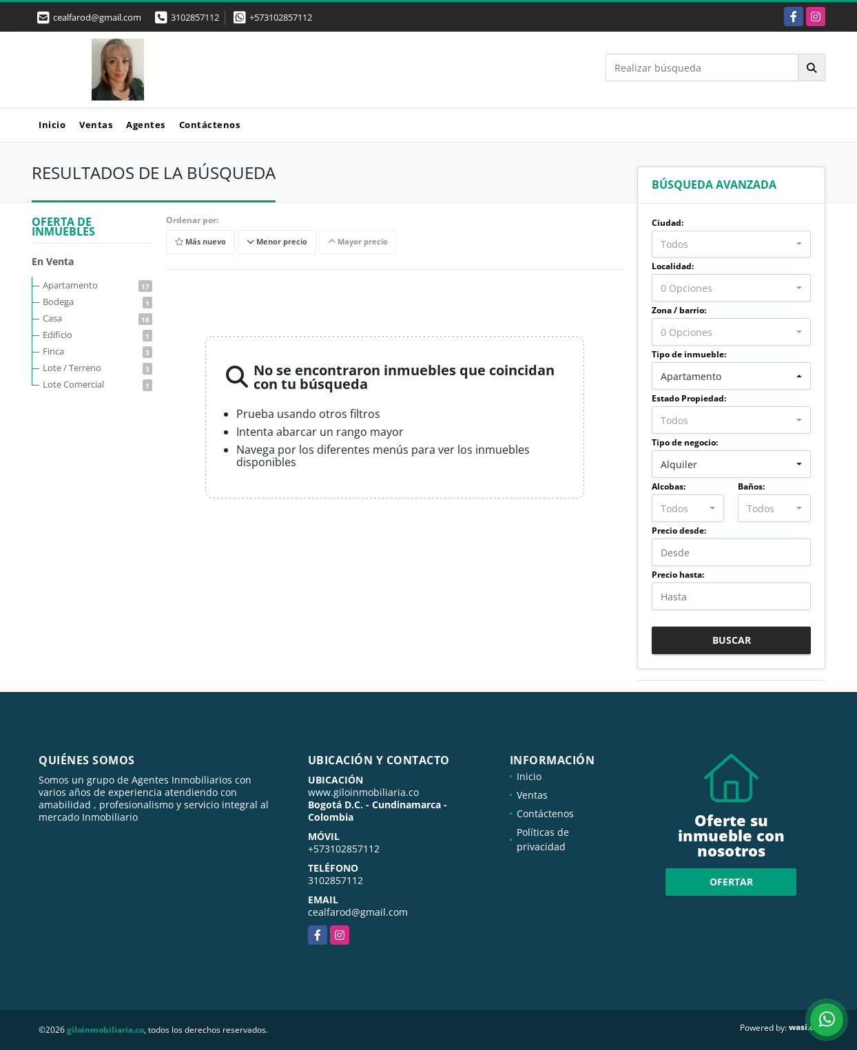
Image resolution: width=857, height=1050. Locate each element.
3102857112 (195, 17)
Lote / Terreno (97, 367)
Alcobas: (668, 486)
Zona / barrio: (679, 310)
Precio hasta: (678, 574)
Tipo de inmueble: (689, 354)
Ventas (95, 124)
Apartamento (97, 285)
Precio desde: (679, 530)
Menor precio (277, 242)
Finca (97, 351)
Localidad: (673, 266)
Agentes (145, 124)
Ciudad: (667, 223)
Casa (97, 318)
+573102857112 (280, 17)
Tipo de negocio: (685, 442)
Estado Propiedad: (689, 398)
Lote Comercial (97, 384)
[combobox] (731, 244)
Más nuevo (200, 242)
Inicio (52, 124)
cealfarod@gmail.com (358, 911)
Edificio (97, 334)
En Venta (53, 261)
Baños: (751, 486)
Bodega (97, 301)
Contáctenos (209, 124)
